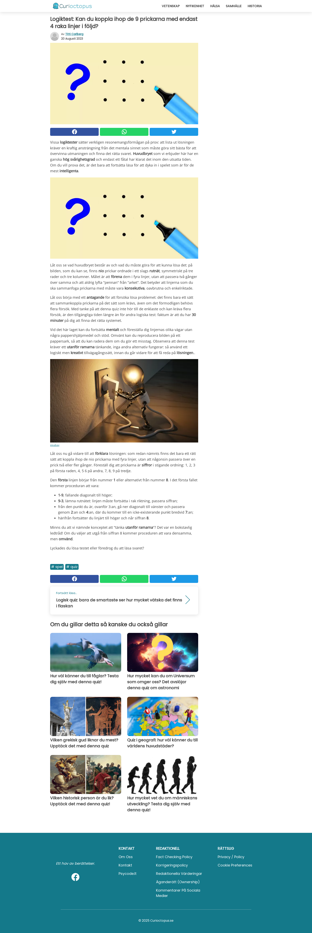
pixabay (54, 445)
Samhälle (234, 6)
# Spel (57, 566)
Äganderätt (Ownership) (178, 881)
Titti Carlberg (74, 34)
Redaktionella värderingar (179, 873)
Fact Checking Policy (174, 856)
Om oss (126, 856)
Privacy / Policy (231, 856)
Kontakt (125, 865)
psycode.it (127, 873)
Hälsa (215, 6)
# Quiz (72, 566)
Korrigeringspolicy (172, 865)
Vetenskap (171, 6)
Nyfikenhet (195, 6)
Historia (255, 6)
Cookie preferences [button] (235, 865)
